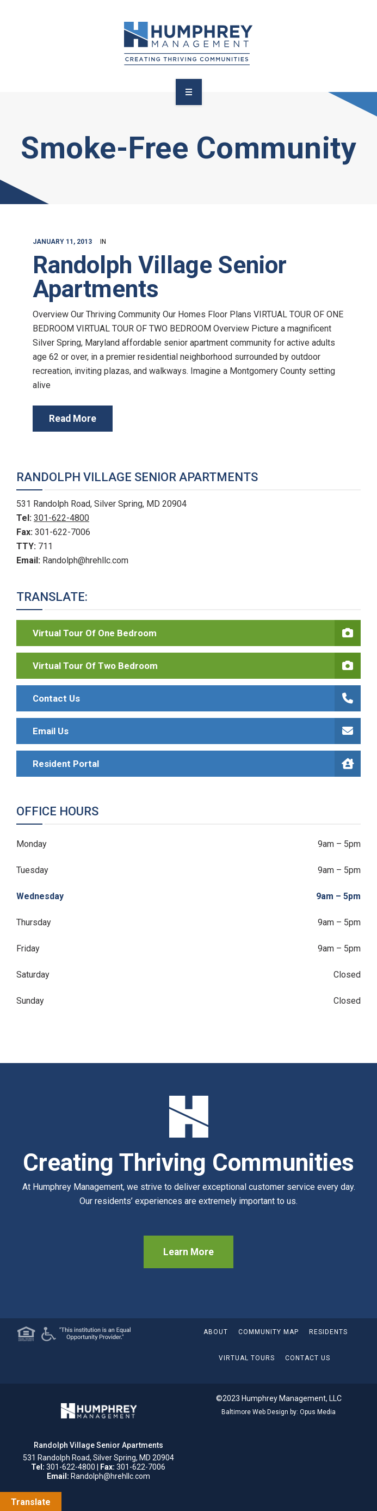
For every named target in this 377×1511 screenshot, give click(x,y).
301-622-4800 (61, 518)
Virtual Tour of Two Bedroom (197, 666)
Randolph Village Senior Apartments (160, 277)
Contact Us (197, 698)
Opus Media (318, 1412)
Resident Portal (197, 764)
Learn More (188, 1251)
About (215, 1332)
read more (72, 418)
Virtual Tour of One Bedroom (197, 633)
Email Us (197, 731)
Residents (328, 1332)
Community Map (268, 1332)
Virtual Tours (247, 1358)
